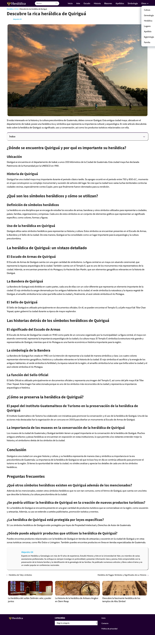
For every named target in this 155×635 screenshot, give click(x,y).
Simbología (133, 3)
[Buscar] (56, 3)
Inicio (70, 3)
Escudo (87, 3)
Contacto (104, 623)
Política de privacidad (109, 629)
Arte (78, 3)
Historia (97, 3)
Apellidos (120, 3)
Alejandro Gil (17, 19)
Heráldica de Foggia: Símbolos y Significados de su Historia (122, 575)
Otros (143, 3)
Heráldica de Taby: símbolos (20, 575)
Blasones (108, 3)
